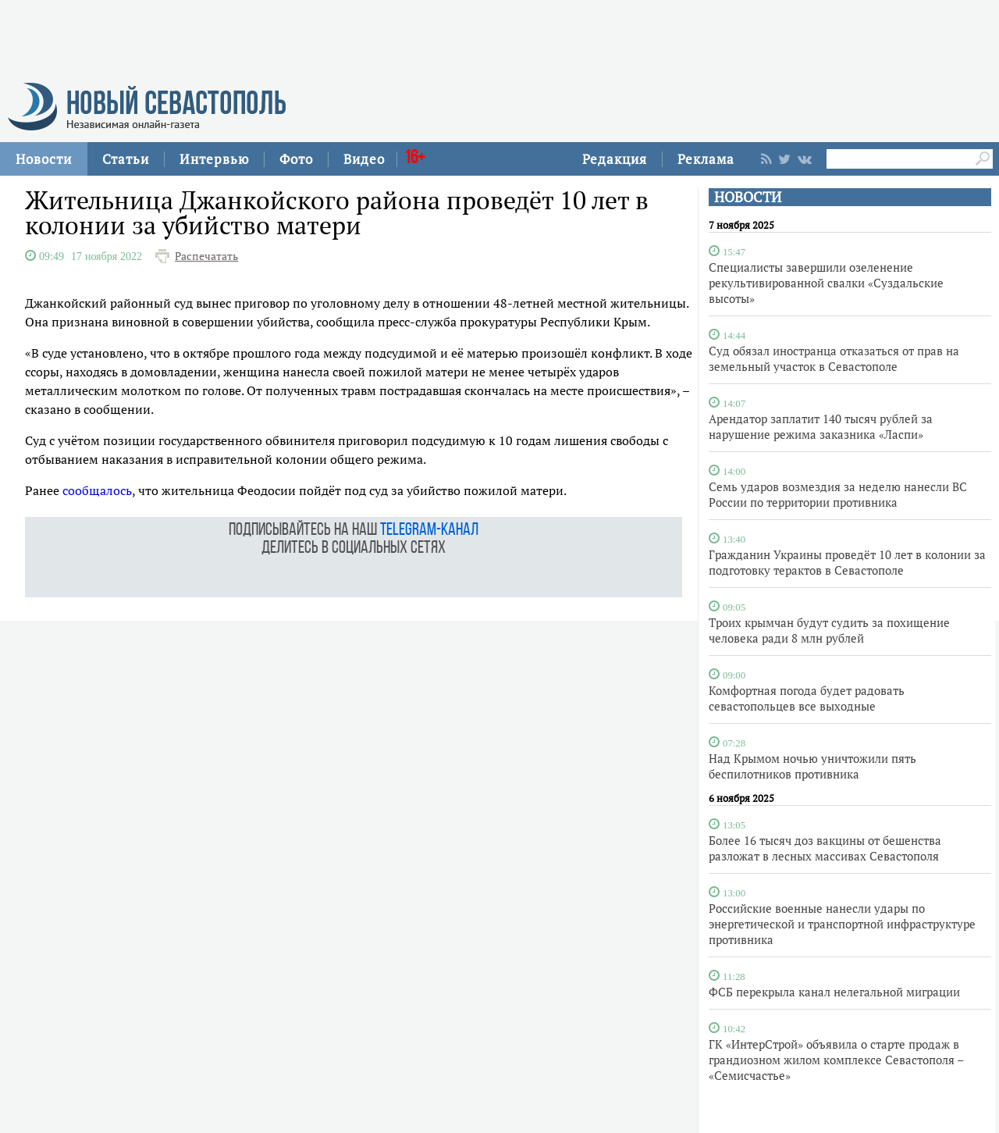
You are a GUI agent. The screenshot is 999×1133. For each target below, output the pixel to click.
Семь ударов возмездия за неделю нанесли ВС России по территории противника (838, 494)
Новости (44, 159)
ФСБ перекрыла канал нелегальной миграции (834, 991)
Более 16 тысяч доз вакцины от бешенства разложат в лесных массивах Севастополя (825, 848)
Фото (296, 159)
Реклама (705, 159)
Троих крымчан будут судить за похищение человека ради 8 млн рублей (829, 630)
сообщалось (97, 490)
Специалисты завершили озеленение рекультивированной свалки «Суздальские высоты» (826, 282)
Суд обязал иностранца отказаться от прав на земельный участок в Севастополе (834, 358)
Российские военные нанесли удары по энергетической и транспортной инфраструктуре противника (842, 923)
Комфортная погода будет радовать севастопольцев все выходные (807, 698)
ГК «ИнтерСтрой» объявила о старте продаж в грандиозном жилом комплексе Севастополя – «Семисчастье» (836, 1059)
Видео (364, 159)
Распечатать (206, 256)
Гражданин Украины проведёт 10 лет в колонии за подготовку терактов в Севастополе (847, 562)
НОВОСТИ (747, 197)
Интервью (214, 159)
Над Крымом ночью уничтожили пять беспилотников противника (812, 766)
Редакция (614, 159)
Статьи (125, 159)
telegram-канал (429, 531)
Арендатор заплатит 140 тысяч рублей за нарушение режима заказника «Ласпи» (821, 426)
